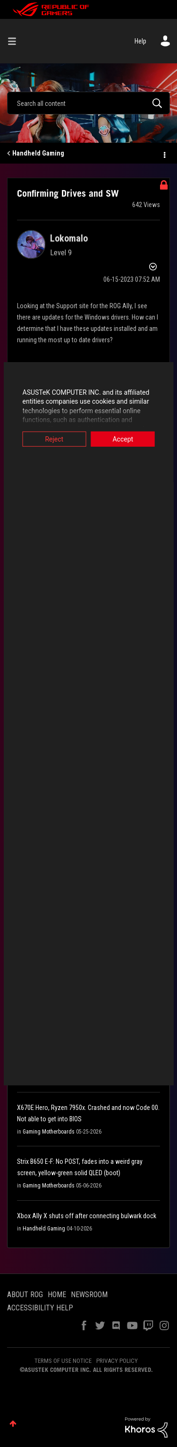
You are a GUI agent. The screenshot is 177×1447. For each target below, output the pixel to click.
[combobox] (88, 103)
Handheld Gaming (38, 153)
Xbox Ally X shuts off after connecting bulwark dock (86, 1216)
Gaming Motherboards (49, 1131)
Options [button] (164, 153)
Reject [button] (52, 438)
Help (140, 41)
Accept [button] (124, 438)
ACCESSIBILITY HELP (40, 1307)
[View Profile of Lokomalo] (69, 238)
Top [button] (13, 1423)
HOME (57, 1294)
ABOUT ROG (25, 1294)
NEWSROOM (89, 1294)
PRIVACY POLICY (117, 1360)
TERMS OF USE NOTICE (63, 1360)
